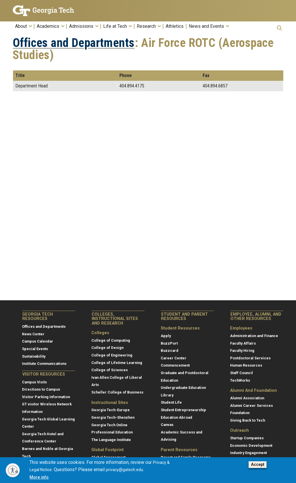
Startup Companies (247, 438)
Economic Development (251, 445)
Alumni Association (247, 398)
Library (167, 395)
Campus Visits (34, 382)
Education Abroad (176, 417)
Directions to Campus (41, 389)
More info (39, 477)
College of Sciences (109, 370)
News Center (33, 334)
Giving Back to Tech (247, 420)
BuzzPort (169, 343)
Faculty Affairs (243, 343)
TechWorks (240, 380)
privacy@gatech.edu (124, 469)
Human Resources (246, 365)
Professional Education (112, 432)
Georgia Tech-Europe (110, 410)
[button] (279, 28)
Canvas (167, 424)
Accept (257, 464)
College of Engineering (111, 355)
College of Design (107, 347)
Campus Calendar (37, 341)
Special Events (35, 349)
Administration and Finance (254, 336)
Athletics (175, 26)
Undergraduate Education (183, 387)
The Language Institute (111, 440)
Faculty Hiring (242, 350)
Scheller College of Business (117, 392)
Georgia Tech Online (109, 425)
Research (146, 26)
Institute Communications (44, 363)
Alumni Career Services (251, 405)
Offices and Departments (74, 43)
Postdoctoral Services (250, 358)
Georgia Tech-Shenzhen (112, 417)
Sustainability (33, 356)
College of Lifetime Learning (116, 363)
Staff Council (241, 373)
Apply (166, 336)
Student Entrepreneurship (183, 410)
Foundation (239, 413)
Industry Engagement (248, 453)
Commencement (175, 365)
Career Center (173, 358)
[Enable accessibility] (13, 470)
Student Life (171, 402)
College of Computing (110, 340)
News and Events (206, 26)
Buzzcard (169, 350)
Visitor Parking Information (46, 397)
